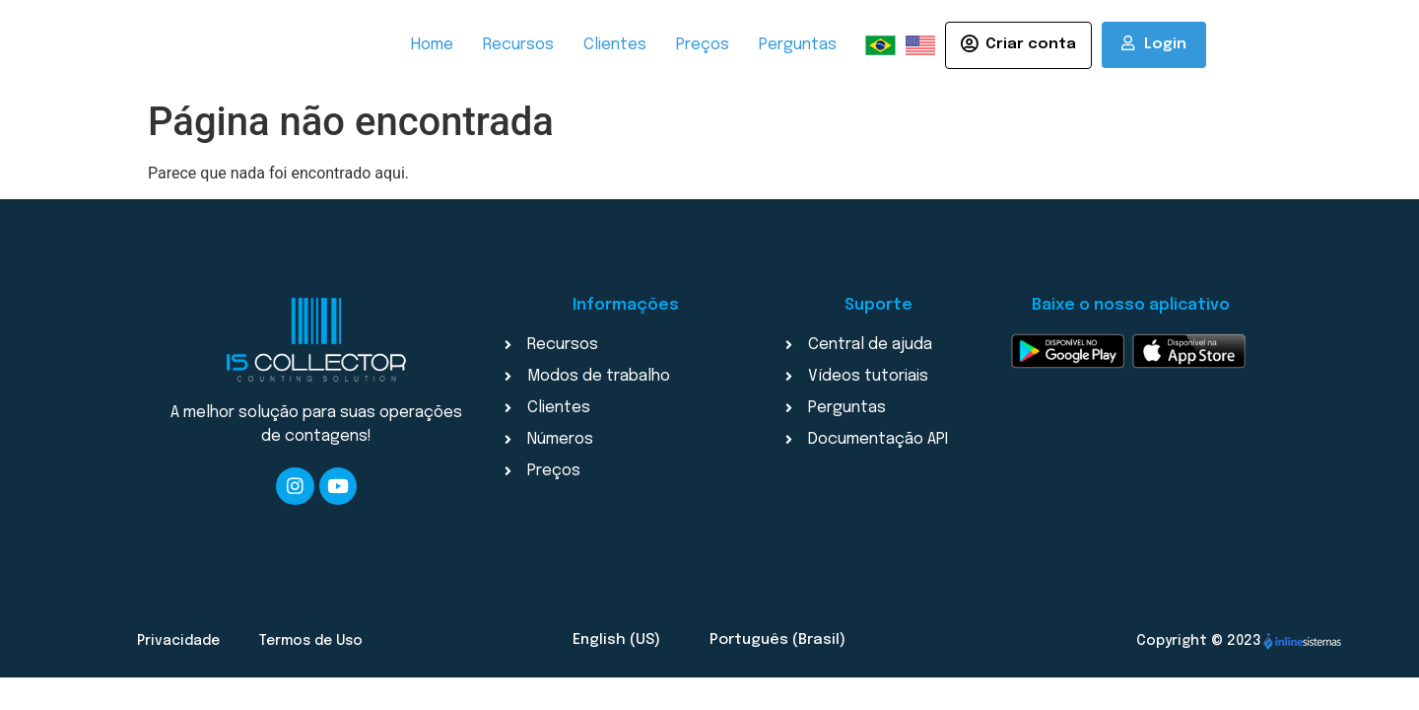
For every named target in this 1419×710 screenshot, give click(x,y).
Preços (702, 44)
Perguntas (798, 44)
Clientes (614, 44)
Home (432, 44)
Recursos (518, 44)
